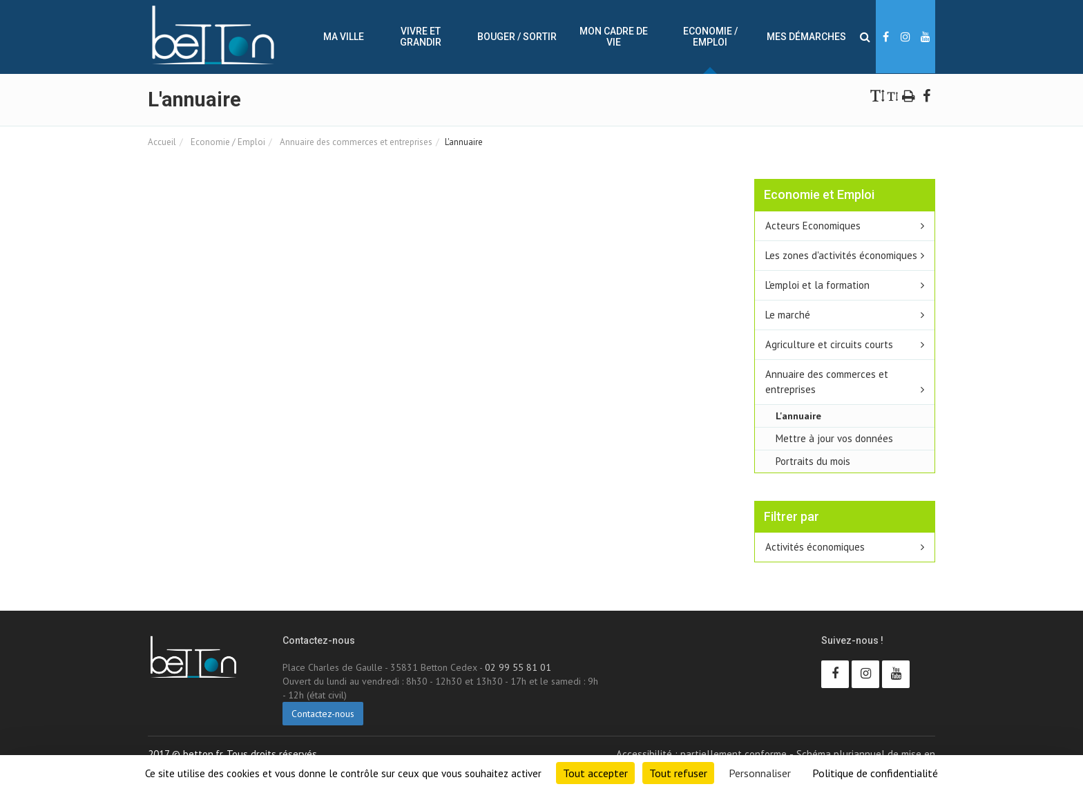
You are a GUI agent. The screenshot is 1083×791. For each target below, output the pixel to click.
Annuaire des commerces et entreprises (355, 142)
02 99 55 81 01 (518, 667)
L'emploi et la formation (817, 285)
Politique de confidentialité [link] (875, 773)
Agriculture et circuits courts (829, 344)
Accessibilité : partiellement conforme (701, 754)
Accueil (162, 142)
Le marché (787, 314)
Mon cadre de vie (613, 37)
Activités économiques (815, 546)
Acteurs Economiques (813, 225)
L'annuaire (798, 415)
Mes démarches (806, 36)
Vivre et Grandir (420, 37)
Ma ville (343, 36)
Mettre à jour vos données (834, 438)
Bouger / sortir (517, 36)
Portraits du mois (813, 461)
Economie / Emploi (710, 37)
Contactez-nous (322, 713)
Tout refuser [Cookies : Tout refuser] (678, 773)
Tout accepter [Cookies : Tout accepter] (595, 773)
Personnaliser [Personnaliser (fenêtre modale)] (760, 773)
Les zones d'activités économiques (841, 255)
